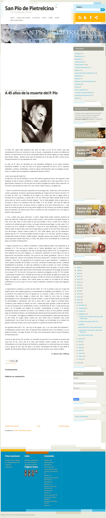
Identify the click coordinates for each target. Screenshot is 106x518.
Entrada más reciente (12, 426)
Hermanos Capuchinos (31, 460)
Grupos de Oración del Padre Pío (85, 73)
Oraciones (36, 18)
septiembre (82, 314)
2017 (78, 291)
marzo (81, 353)
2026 (78, 267)
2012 (78, 362)
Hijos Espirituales (16, 20)
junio (80, 344)
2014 (78, 300)
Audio (57, 18)
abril (80, 350)
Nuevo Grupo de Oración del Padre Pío (90, 327)
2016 (78, 294)
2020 (78, 282)
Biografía (78, 59)
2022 (78, 276)
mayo (80, 347)
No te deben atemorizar (85, 335)
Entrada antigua (64, 426)
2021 (78, 279)
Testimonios (8, 467)
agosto (81, 338)
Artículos (13, 363)
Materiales (78, 76)
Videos (77, 98)
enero (81, 359)
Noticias (77, 78)
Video (51, 18)
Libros (44, 18)
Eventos (77, 70)
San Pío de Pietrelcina (29, 8)
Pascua (77, 87)
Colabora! (8, 465)
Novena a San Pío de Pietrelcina (84, 81)
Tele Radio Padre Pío (31, 465)
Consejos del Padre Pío (82, 67)
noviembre (82, 308)
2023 (78, 273)
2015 (78, 297)
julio (80, 341)
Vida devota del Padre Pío (83, 95)
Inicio (12, 18)
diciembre (82, 305)
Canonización (79, 62)
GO (103, 10)
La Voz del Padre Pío (31, 462)
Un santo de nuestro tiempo (83, 92)
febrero (81, 356)
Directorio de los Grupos (12, 460)
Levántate (81, 324)
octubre (81, 311)
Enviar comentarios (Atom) (22, 430)
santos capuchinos (80, 90)
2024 (78, 270)
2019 (78, 285)
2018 (78, 288)
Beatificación (79, 56)
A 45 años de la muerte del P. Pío (88, 321)
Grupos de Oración (23, 18)
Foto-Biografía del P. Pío (12, 462)
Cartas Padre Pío (80, 65)
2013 (78, 302)
